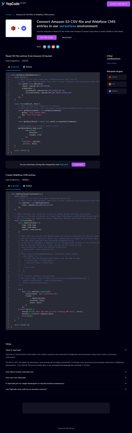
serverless (67, 26)
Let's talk (78, 164)
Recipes (9, 14)
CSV (112, 84)
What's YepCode (119, 4)
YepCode (63, 164)
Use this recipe (46, 37)
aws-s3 (25, 61)
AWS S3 (113, 77)
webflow (25, 180)
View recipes (112, 63)
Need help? (67, 37)
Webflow (113, 91)
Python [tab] (27, 66)
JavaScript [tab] (13, 66)
